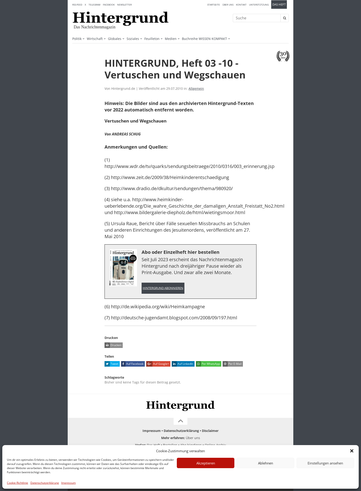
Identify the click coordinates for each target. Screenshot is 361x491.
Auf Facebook (132, 364)
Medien (171, 38)
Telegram (94, 4)
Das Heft (279, 4)
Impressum (68, 483)
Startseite (213, 4)
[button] (351, 451)
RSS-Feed (77, 4)
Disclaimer (210, 430)
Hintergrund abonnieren (163, 288)
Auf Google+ (157, 364)
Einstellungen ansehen (325, 463)
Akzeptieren (205, 463)
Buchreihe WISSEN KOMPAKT (204, 38)
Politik (77, 38)
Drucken (113, 345)
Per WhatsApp (208, 364)
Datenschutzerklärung (44, 483)
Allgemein (196, 88)
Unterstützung (259, 4)
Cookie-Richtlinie (17, 483)
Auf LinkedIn (182, 364)
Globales (114, 38)
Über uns (227, 4)
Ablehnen (265, 463)
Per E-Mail (232, 364)
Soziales (133, 38)
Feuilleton (152, 38)
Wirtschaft (95, 38)
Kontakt (241, 4)
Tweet (111, 364)
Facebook (109, 4)
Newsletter (124, 4)
